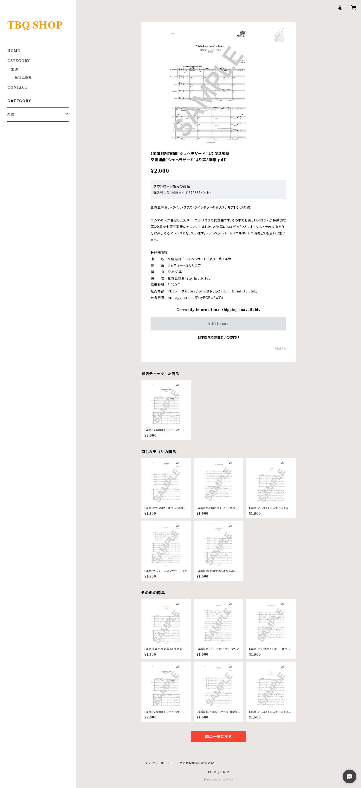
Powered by (218, 779)
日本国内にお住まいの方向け (218, 337)
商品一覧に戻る (218, 736)
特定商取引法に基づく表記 (197, 763)
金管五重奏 (23, 77)
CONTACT (17, 87)
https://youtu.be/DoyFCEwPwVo (195, 298)
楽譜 (14, 69)
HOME (13, 51)
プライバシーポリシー (158, 763)
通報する (280, 348)
